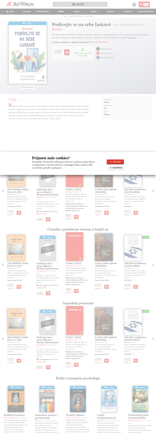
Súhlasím (115, 162)
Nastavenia (116, 168)
